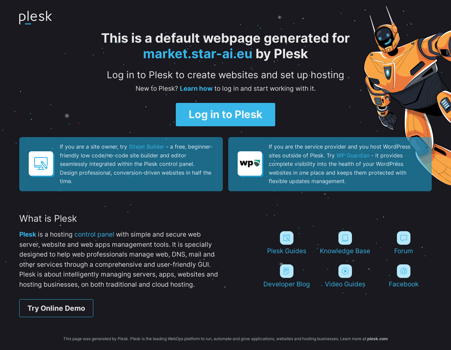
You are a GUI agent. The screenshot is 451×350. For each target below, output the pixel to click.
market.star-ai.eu (198, 53)
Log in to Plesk (225, 114)
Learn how (196, 88)
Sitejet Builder (146, 146)
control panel (94, 234)
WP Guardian (353, 155)
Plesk (27, 234)
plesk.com (377, 338)
